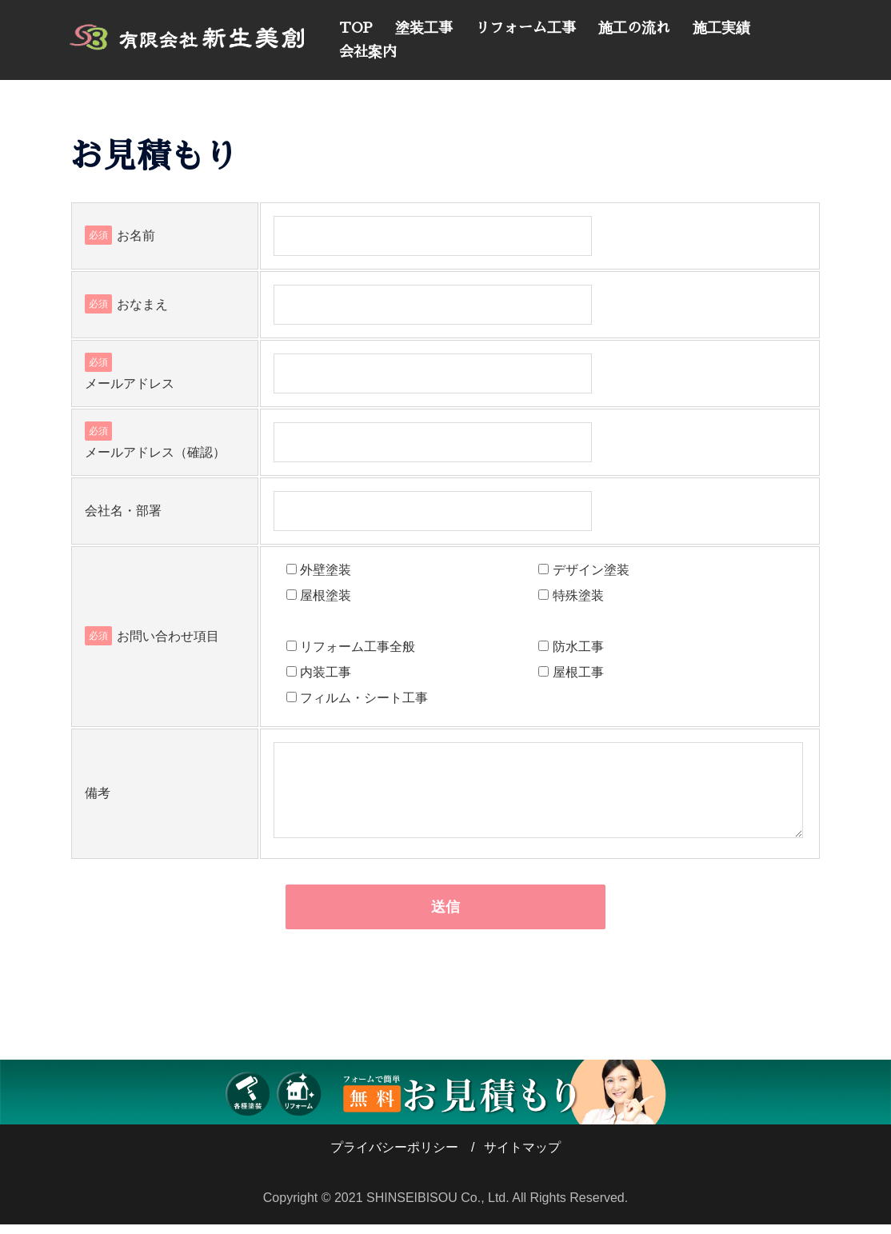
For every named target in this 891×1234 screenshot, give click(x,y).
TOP (356, 28)
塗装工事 (424, 28)
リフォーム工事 (525, 28)
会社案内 (368, 52)
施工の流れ (634, 28)
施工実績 (721, 28)
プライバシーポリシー (394, 1157)
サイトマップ (522, 1157)
